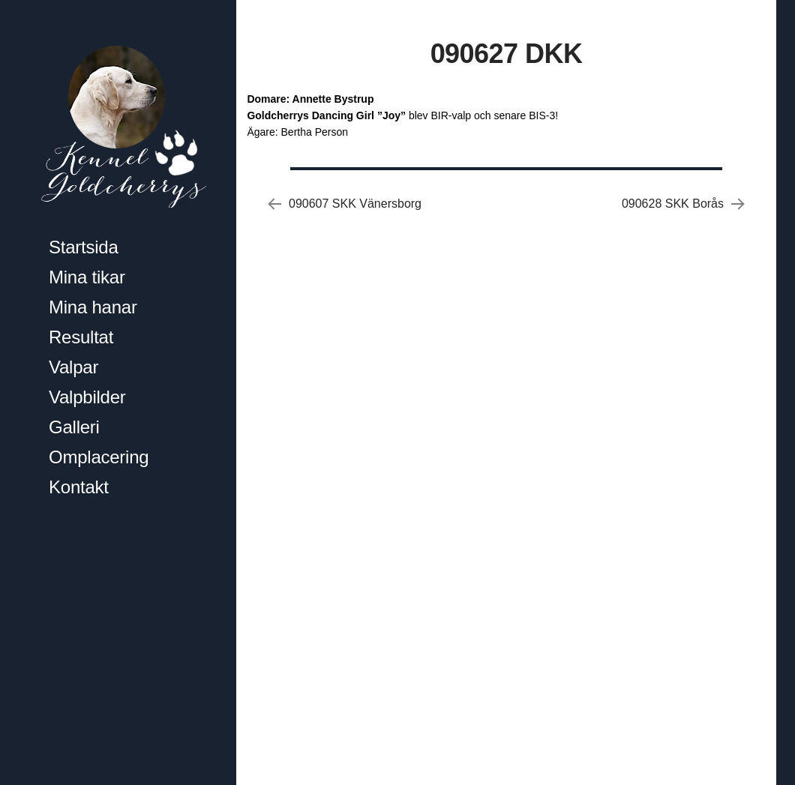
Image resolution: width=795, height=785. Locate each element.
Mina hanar (93, 307)
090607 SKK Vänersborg (355, 203)
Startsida (83, 247)
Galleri (74, 427)
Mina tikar (87, 277)
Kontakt (79, 487)
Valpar (73, 367)
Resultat (81, 337)
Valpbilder (87, 397)
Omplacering (98, 457)
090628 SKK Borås (673, 203)
